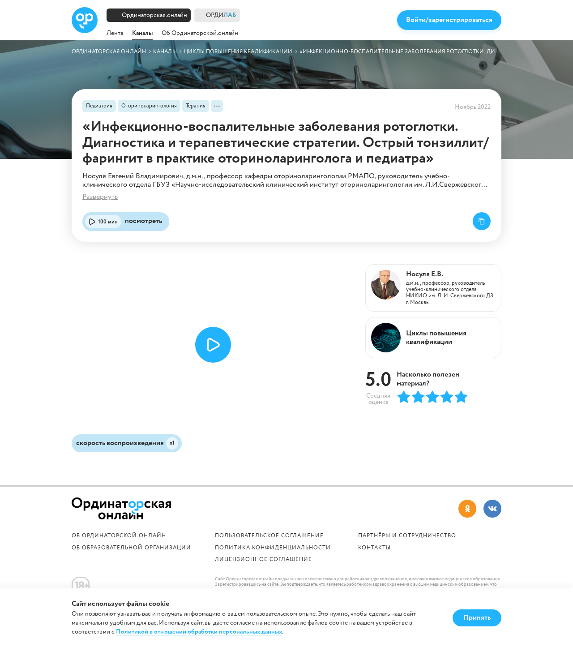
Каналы (142, 33)
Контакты (374, 548)
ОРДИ (221, 15)
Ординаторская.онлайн (154, 15)
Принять (477, 618)
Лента (115, 33)
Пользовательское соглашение (269, 536)
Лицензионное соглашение (263, 559)
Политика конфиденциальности (273, 548)
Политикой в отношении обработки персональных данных (199, 632)
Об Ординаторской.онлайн (200, 33)
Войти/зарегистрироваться (449, 20)
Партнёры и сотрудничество (407, 536)
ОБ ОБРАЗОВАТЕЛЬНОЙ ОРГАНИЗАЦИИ (131, 548)
